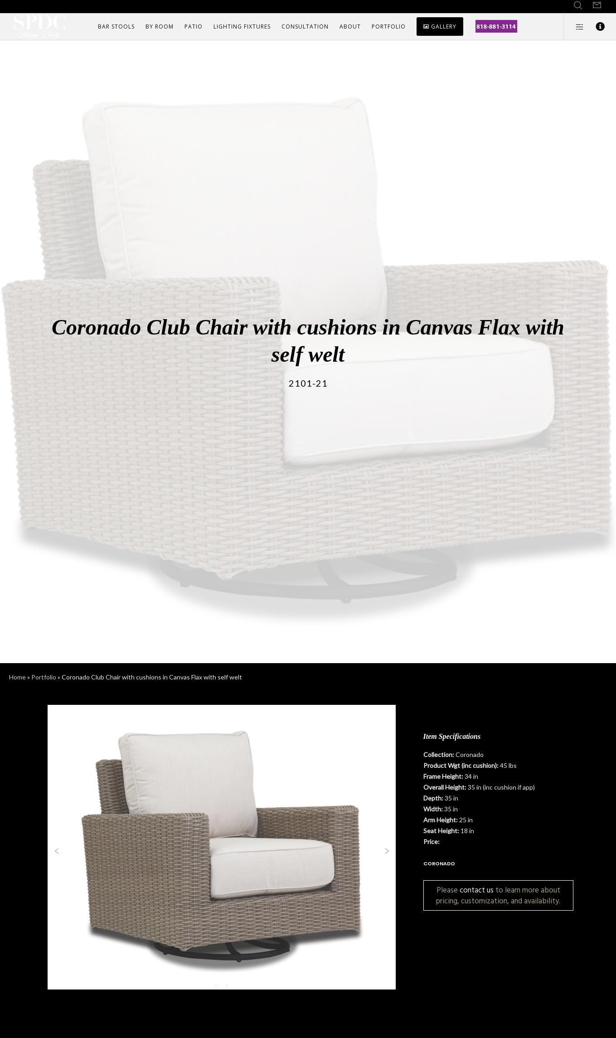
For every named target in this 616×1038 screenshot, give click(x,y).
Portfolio (43, 677)
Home (17, 677)
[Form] (597, 5)
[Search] (577, 5)
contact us (477, 890)
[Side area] (574, 26)
